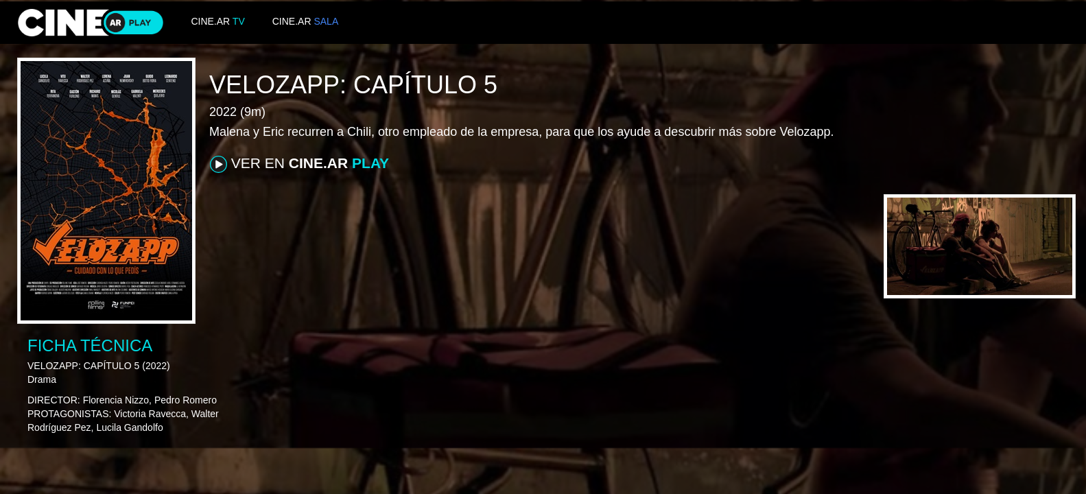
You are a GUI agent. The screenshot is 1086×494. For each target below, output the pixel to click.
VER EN (299, 164)
